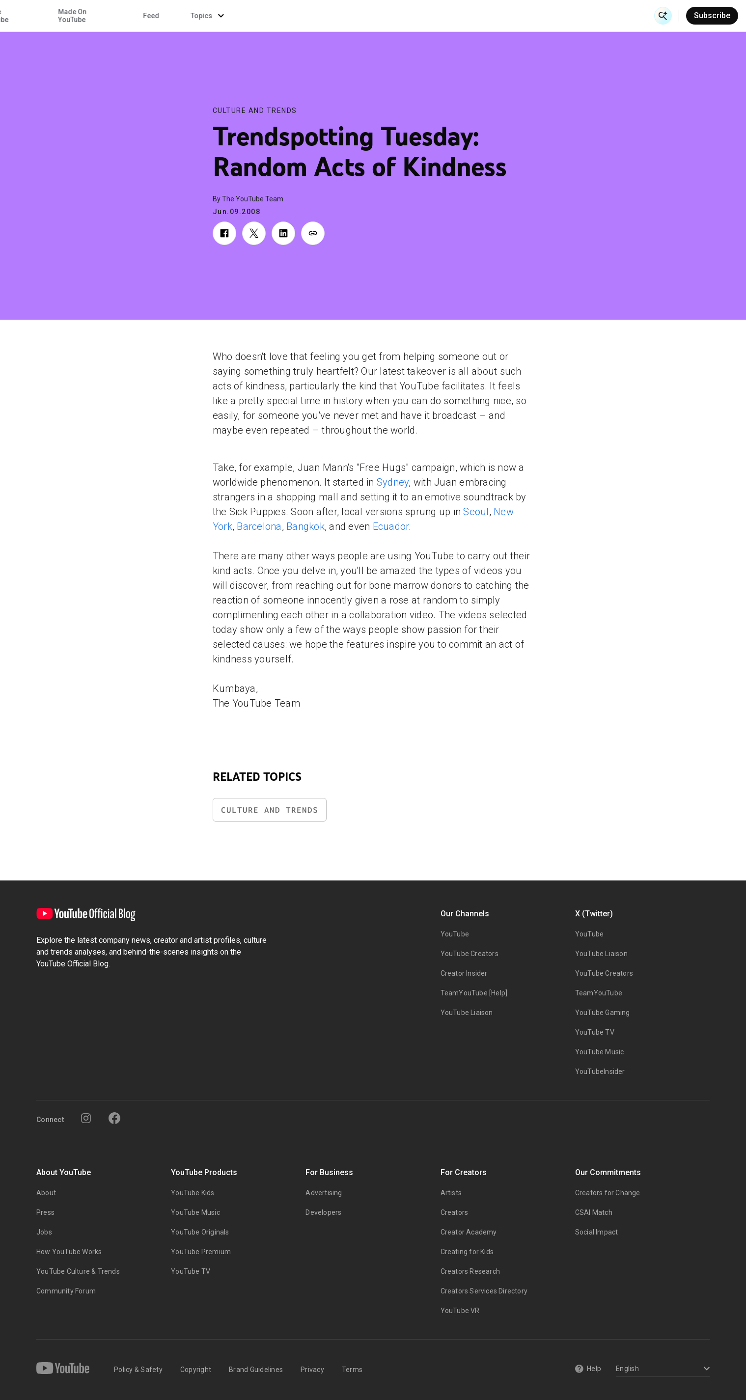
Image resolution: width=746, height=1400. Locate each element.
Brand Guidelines (256, 1369)
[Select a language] (661, 1369)
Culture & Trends (325, 16)
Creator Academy (469, 1232)
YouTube (455, 934)
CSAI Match (593, 1212)
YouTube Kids (192, 1193)
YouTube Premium (201, 1252)
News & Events (147, 16)
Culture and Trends (255, 110)
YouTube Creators (469, 954)
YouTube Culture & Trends (78, 1271)
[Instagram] (86, 1118)
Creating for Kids (467, 1252)
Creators (455, 1212)
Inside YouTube (406, 16)
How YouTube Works (69, 1252)
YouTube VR (460, 1311)
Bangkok (305, 526)
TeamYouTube (598, 993)
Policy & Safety (138, 1369)
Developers (323, 1212)
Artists (451, 1193)
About (46, 1193)
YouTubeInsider (600, 1071)
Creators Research (470, 1271)
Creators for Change (607, 1193)
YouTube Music (599, 1052)
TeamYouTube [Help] (474, 993)
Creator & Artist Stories (233, 16)
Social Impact (596, 1232)
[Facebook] (114, 1118)
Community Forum (66, 1291)
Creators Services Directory (484, 1291)
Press (45, 1212)
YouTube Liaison (467, 1012)
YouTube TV (594, 1032)
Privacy (312, 1369)
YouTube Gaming (602, 1012)
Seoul (476, 512)
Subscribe (712, 15)
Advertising (323, 1193)
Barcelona (259, 526)
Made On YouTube (484, 16)
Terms (352, 1369)
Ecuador (391, 526)
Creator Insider (464, 973)
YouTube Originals (200, 1232)
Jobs (44, 1232)
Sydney (393, 482)
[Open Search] (663, 16)
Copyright (195, 1369)
